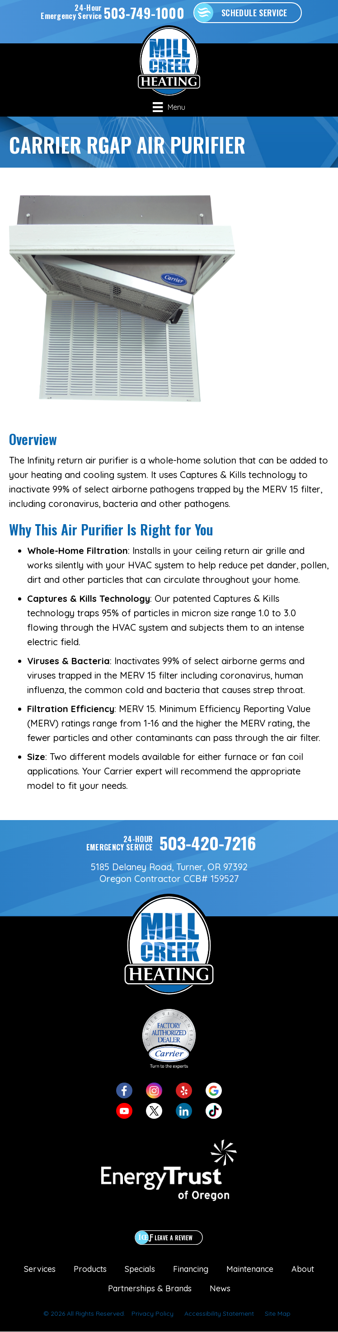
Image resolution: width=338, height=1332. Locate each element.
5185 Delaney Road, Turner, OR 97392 (169, 866)
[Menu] (169, 107)
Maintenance (249, 1269)
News (220, 1288)
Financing (190, 1269)
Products (90, 1269)
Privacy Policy (152, 1313)
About (302, 1269)
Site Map (278, 1313)
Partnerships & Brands (150, 1288)
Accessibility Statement (219, 1313)
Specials (140, 1269)
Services (40, 1269)
